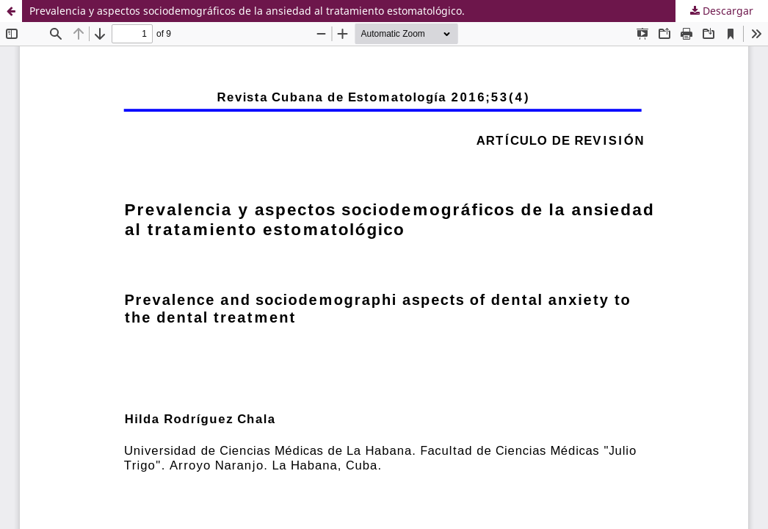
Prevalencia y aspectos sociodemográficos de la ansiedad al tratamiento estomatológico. (247, 11)
